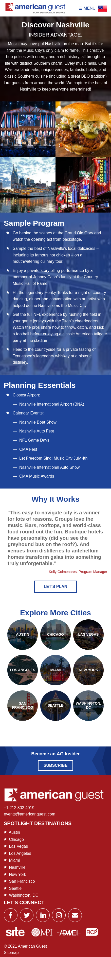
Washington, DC (23, 895)
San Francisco (22, 881)
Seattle (15, 888)
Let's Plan (55, 586)
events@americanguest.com (29, 814)
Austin (14, 832)
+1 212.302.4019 (19, 808)
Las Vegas (18, 846)
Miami (14, 860)
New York (17, 874)
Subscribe (55, 765)
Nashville (17, 867)
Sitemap (11, 952)
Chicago (16, 839)
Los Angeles (20, 853)
